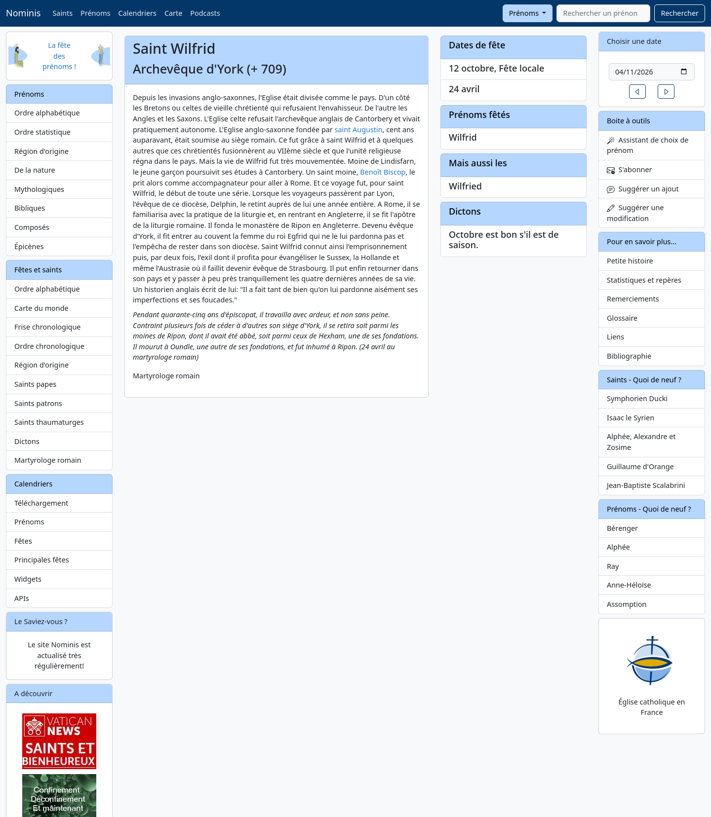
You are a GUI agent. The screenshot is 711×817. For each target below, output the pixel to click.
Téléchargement (41, 503)
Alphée (618, 547)
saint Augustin (359, 129)
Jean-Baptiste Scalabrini (646, 485)
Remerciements (633, 298)
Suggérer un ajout (643, 188)
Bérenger (622, 528)
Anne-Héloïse (629, 585)
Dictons (27, 441)
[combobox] (603, 13)
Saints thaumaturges (49, 422)
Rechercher (680, 13)
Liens (615, 336)
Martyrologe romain (47, 460)
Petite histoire (630, 260)
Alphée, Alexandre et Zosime (641, 442)
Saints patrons (38, 403)
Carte (173, 13)
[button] (637, 91)
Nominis (23, 13)
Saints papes (35, 384)
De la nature (34, 170)
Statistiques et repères (644, 280)
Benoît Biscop (382, 172)
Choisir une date (634, 41)
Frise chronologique (47, 327)
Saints (62, 13)
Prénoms (95, 13)
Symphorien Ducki (637, 398)
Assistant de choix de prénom (647, 145)
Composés (31, 227)
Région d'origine (41, 151)
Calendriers (137, 13)
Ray (613, 566)
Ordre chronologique (49, 346)
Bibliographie (629, 356)
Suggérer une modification (635, 213)
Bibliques (29, 208)
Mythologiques (39, 189)
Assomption (627, 604)
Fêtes (23, 541)
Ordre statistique (42, 132)
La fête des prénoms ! (59, 55)
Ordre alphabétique (47, 112)
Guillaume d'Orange (640, 466)
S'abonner (629, 169)
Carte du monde (41, 308)
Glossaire (622, 318)
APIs (21, 598)
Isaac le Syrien (630, 417)
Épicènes (29, 246)
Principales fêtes (41, 559)
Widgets (27, 579)
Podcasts (205, 13)
